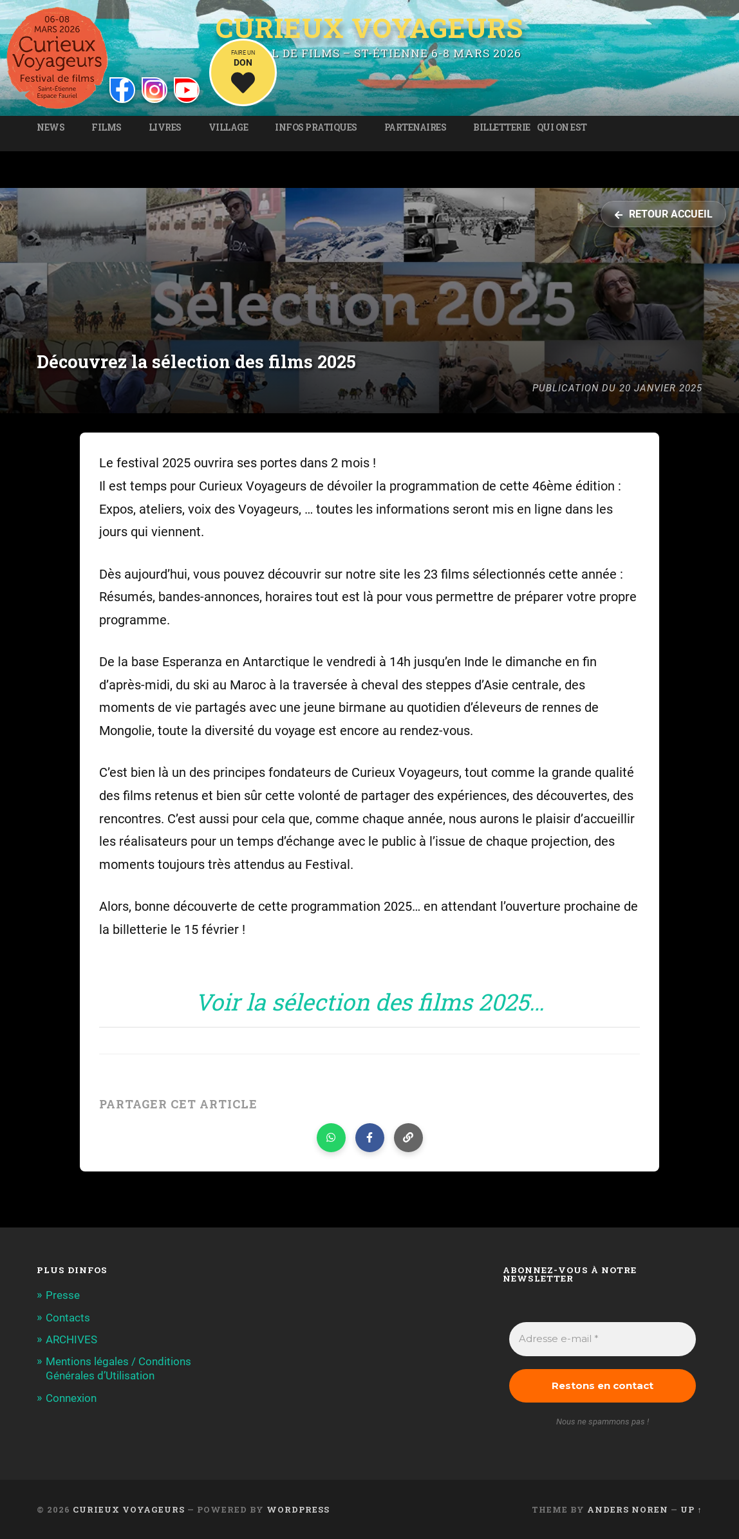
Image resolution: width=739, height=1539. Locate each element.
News (50, 127)
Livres (165, 127)
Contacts (68, 1317)
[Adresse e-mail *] (602, 1339)
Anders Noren (627, 1509)
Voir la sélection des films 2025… (369, 1002)
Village (228, 127)
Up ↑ (691, 1509)
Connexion (71, 1398)
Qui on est (562, 127)
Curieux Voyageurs (369, 28)
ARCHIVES (71, 1339)
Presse (63, 1295)
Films (106, 127)
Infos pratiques (316, 127)
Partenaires (415, 127)
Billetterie (501, 127)
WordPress (298, 1509)
